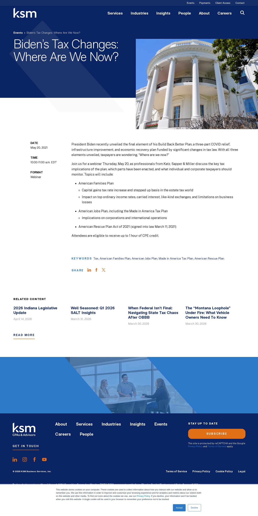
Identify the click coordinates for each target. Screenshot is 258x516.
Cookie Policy (224, 471)
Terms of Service (217, 446)
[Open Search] (242, 13)
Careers (225, 14)
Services (115, 14)
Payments (204, 3)
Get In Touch (26, 446)
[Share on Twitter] (105, 270)
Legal (241, 471)
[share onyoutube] (44, 459)
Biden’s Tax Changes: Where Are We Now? (53, 33)
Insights (163, 14)
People (184, 14)
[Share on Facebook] (98, 270)
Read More (24, 335)
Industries (139, 14)
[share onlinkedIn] (15, 459)
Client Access (222, 3)
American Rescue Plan (209, 258)
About (204, 14)
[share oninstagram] (24, 459)
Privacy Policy (143, 496)
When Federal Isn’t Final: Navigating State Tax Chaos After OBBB (153, 313)
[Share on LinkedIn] (91, 270)
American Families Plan (115, 258)
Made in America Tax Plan (176, 258)
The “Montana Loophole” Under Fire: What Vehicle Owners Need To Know (207, 313)
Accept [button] (179, 508)
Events (190, 3)
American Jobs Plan (144, 258)
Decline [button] (194, 508)
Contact (240, 3)
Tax (95, 258)
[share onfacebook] (34, 459)
